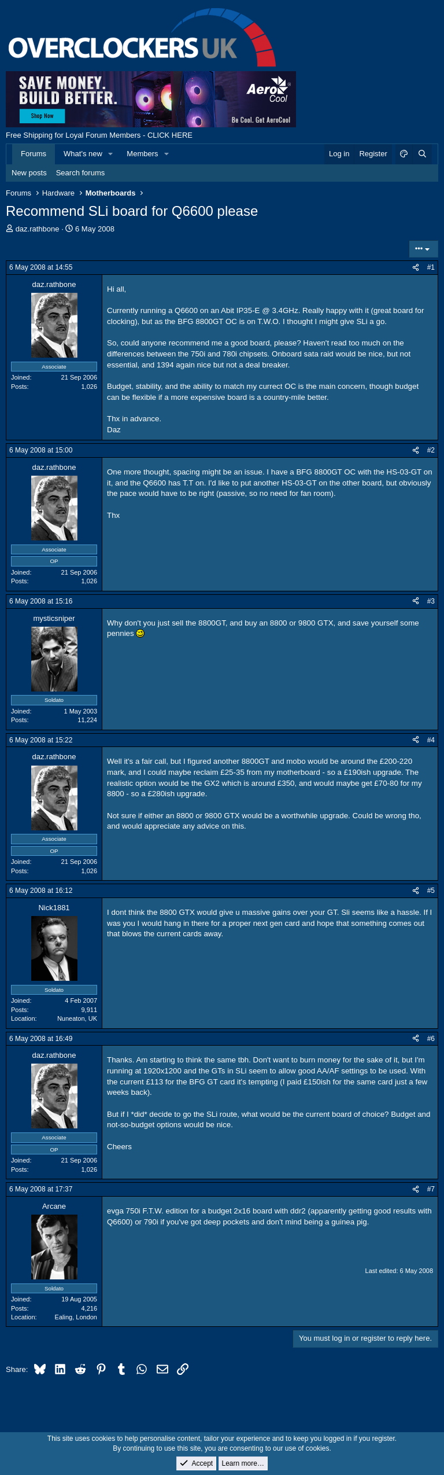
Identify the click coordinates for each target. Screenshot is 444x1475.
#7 (431, 1189)
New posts (29, 172)
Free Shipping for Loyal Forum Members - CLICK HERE (99, 135)
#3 (431, 601)
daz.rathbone (38, 229)
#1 (431, 267)
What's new (83, 153)
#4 (431, 740)
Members (142, 153)
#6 (431, 1039)
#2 (431, 450)
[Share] (415, 267)
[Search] (422, 154)
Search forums (80, 172)
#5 (431, 891)
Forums (33, 153)
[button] (111, 154)
